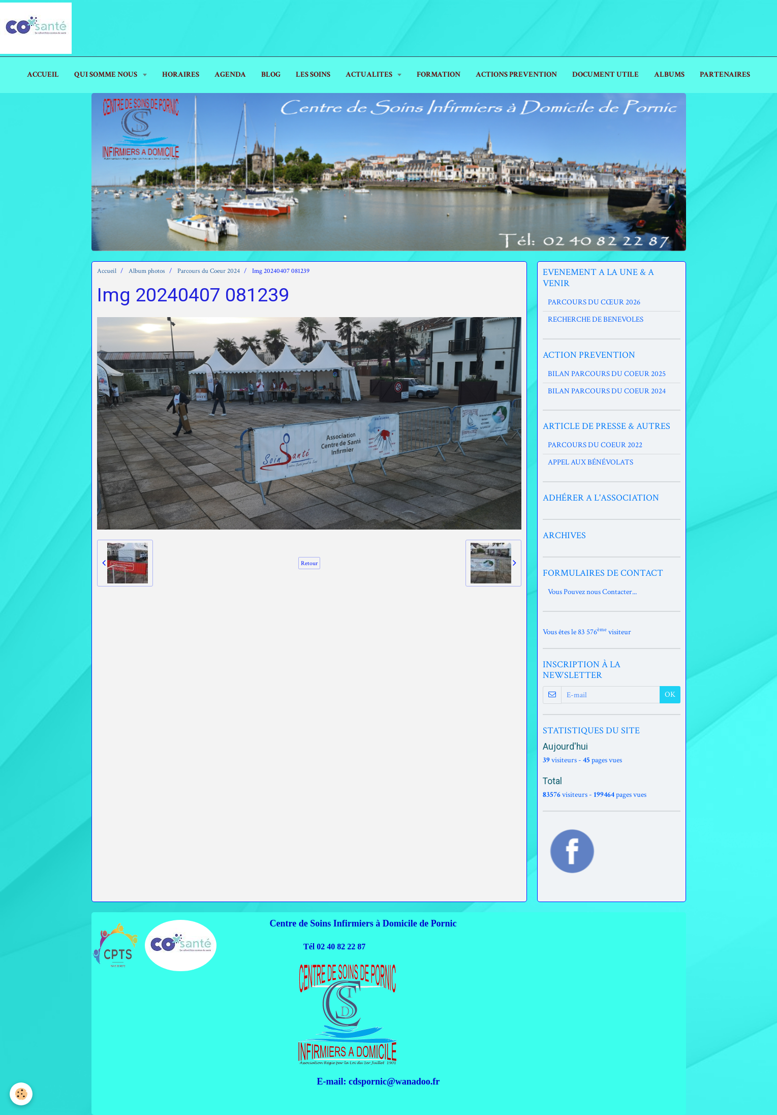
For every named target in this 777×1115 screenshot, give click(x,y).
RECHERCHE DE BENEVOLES (595, 319)
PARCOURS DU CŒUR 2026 (594, 302)
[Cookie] (21, 1093)
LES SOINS (313, 74)
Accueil (106, 271)
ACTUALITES (370, 74)
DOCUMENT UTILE (605, 74)
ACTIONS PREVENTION (516, 74)
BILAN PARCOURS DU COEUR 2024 (607, 391)
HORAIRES (180, 74)
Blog (271, 74)
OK (670, 694)
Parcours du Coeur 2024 (208, 271)
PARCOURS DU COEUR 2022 (595, 445)
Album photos (147, 271)
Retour (309, 563)
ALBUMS (669, 74)
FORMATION (438, 74)
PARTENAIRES (725, 74)
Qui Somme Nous (106, 74)
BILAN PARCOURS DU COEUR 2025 (607, 374)
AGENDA (230, 74)
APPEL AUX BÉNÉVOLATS (590, 462)
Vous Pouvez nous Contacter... (592, 592)
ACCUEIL (43, 74)
